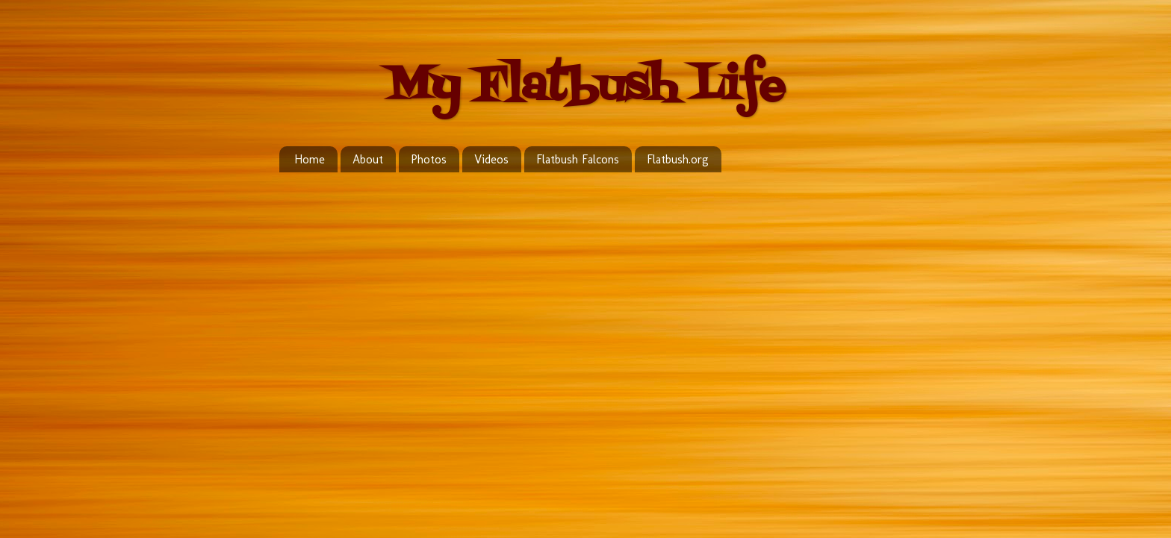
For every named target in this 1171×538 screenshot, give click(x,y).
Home (309, 159)
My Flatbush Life (585, 88)
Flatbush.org (678, 159)
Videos (491, 159)
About (367, 159)
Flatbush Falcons (577, 159)
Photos (429, 159)
